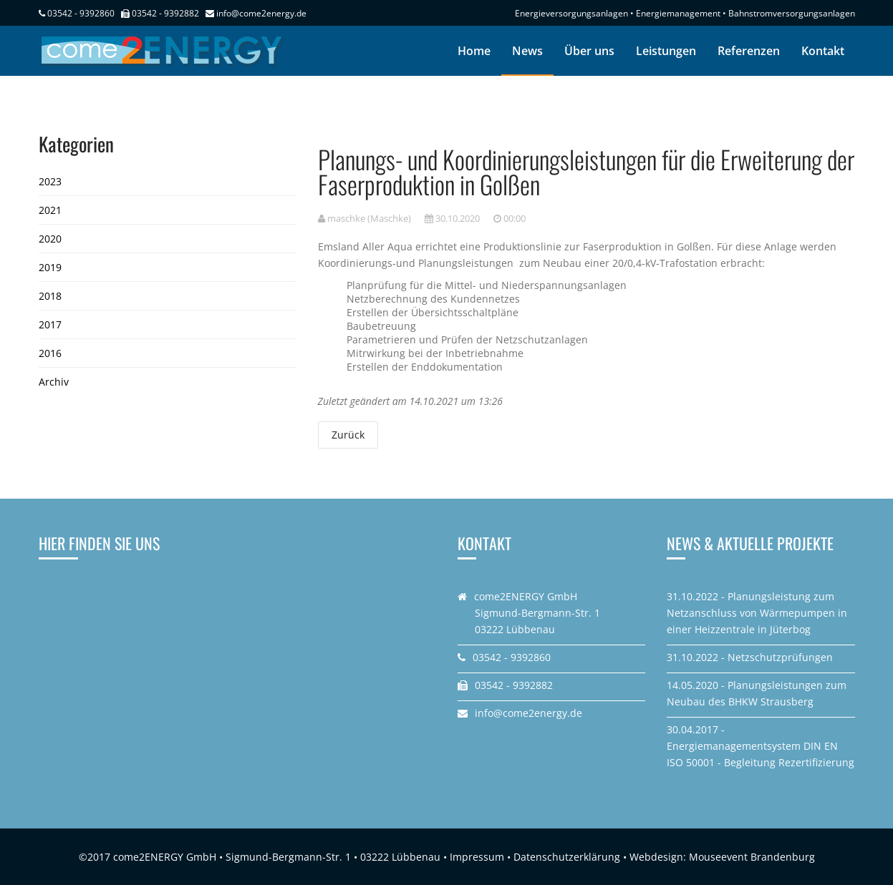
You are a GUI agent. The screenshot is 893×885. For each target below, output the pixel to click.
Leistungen (666, 51)
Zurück (348, 434)
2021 (50, 210)
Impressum (477, 857)
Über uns (589, 51)
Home (474, 51)
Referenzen (749, 51)
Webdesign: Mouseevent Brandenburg (722, 857)
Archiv (54, 381)
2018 (50, 296)
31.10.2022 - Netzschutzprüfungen (750, 657)
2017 (50, 324)
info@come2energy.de (261, 13)
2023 (50, 181)
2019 (50, 267)
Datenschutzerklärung (566, 857)
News (527, 51)
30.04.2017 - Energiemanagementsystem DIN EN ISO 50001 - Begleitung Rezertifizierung (760, 746)
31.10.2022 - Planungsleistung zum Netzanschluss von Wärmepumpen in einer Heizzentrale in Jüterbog (757, 613)
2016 (50, 353)
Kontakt (822, 51)
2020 (50, 238)
